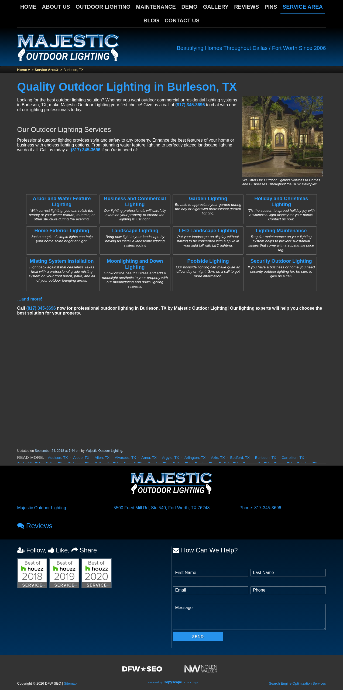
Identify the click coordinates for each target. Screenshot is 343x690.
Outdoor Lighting (103, 7)
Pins (271, 7)
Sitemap (70, 683)
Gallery (216, 7)
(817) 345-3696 (190, 105)
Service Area (303, 7)
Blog (151, 20)
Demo (189, 7)
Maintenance (156, 7)
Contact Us (182, 20)
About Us (56, 7)
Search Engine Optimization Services (297, 683)
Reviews (246, 7)
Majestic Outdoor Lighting (103, 451)
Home (28, 7)
